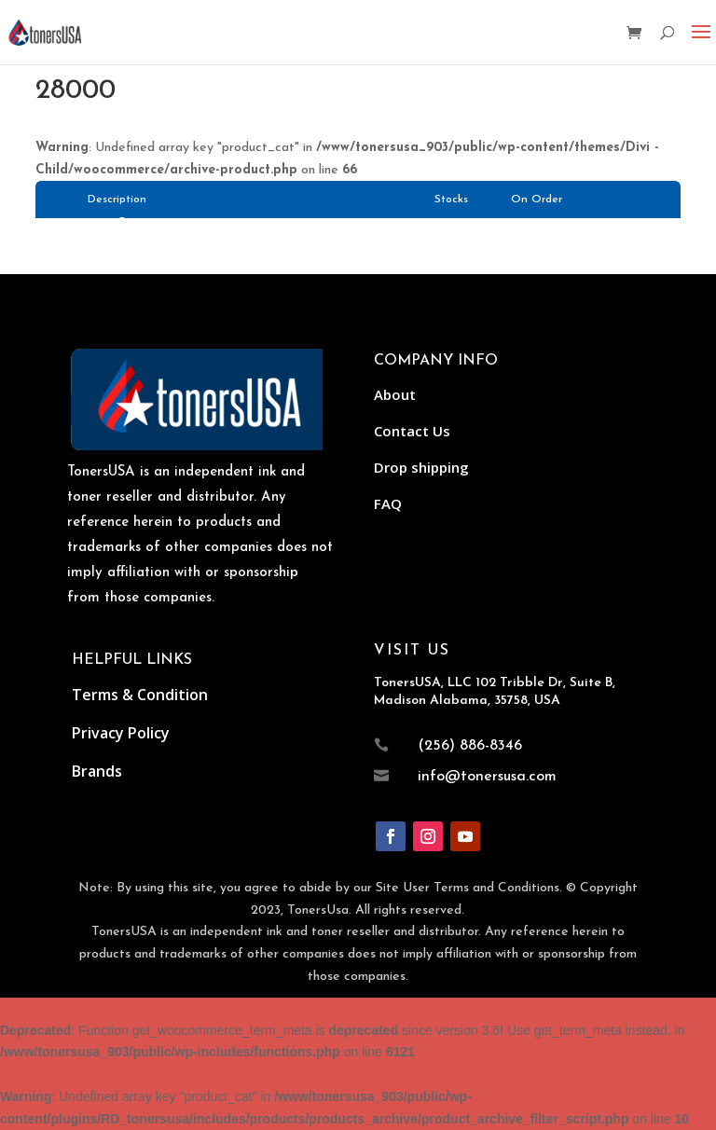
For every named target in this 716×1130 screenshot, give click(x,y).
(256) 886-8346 (470, 745)
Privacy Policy (121, 733)
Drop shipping (421, 467)
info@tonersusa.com (487, 776)
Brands (97, 771)
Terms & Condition (140, 694)
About (395, 394)
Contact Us (412, 430)
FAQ (388, 503)
